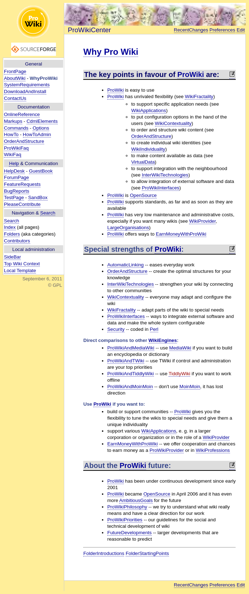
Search (47, 213)
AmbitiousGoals (135, 500)
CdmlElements (42, 121)
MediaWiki (180, 348)
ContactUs (15, 98)
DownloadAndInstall (25, 91)
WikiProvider (202, 221)
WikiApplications (148, 110)
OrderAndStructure (24, 141)
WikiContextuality (173, 123)
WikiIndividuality (148, 149)
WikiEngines (163, 340)
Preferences (222, 30)
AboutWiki (14, 78)
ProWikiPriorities (124, 519)
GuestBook (41, 171)
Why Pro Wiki (110, 52)
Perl (154, 329)
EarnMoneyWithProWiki (181, 234)
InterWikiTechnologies (165, 175)
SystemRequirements (27, 84)
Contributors (17, 240)
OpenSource (143, 195)
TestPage (14, 197)
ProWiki (190, 74)
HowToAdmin (37, 134)
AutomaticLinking (125, 264)
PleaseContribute (22, 204)
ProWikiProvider (167, 450)
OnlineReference (22, 114)
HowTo (11, 134)
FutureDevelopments (129, 532)
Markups (13, 121)
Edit (240, 30)
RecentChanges (191, 30)
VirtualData (143, 162)
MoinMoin (189, 386)
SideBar (12, 257)
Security (116, 329)
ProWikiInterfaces (160, 187)
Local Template (20, 270)
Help (14, 163)
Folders (12, 234)
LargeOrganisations (128, 227)
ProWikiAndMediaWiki (130, 348)
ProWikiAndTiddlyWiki (130, 373)
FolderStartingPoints (147, 553)
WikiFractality (199, 96)
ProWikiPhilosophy (127, 507)
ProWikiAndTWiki (125, 360)
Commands (16, 128)
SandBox (37, 197)
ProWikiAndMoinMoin (130, 386)
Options (41, 128)
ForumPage (16, 177)
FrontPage (15, 71)
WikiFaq (12, 154)
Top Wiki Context (22, 263)
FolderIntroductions (103, 553)
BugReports (16, 191)
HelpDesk (14, 171)
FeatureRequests (22, 184)
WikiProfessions (213, 450)
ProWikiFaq (16, 148)
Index (10, 227)
